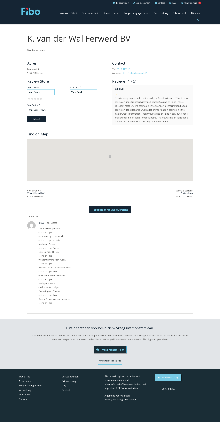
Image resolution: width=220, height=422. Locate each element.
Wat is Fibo (24, 376)
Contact (66, 390)
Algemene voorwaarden (117, 395)
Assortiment (111, 13)
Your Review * (33, 105)
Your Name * (33, 87)
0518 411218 (123, 69)
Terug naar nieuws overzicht (110, 209)
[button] (198, 19)
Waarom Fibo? (68, 13)
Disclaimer (130, 399)
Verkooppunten (70, 376)
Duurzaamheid (90, 13)
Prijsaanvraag (69, 381)
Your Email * (75, 87)
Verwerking (161, 13)
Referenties (25, 394)
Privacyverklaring (114, 399)
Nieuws (195, 13)
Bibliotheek (180, 13)
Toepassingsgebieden (136, 13)
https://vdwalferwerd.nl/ (134, 73)
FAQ (64, 385)
